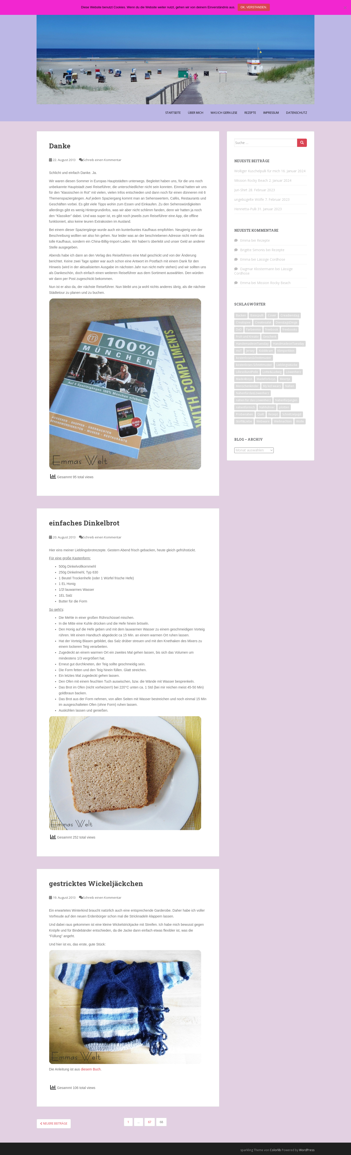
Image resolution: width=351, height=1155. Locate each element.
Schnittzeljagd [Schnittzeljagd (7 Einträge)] (291, 414)
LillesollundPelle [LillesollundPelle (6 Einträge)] (247, 372)
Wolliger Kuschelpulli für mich (257, 171)
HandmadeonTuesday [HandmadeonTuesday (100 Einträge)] (288, 344)
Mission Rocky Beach (251, 180)
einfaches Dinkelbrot (84, 522)
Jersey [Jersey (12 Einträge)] (250, 351)
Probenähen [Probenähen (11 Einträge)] (244, 414)
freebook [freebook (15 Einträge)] (271, 329)
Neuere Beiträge (53, 1123)
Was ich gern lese (224, 113)
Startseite (173, 113)
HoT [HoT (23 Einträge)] (239, 351)
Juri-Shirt (240, 190)
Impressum (271, 113)
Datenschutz (296, 113)
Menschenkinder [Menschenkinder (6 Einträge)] (247, 386)
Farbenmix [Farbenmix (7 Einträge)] (253, 329)
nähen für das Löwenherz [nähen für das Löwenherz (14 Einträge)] (253, 400)
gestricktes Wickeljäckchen (96, 883)
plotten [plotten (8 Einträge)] (284, 407)
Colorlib (275, 1150)
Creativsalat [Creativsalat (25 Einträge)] (263, 322)
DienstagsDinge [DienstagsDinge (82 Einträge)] (286, 322)
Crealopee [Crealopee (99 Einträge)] (243, 322)
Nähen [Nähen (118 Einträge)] (289, 386)
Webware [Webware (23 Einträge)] (263, 421)
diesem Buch (91, 1069)
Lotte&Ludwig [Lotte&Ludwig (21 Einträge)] (272, 372)
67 (149, 1122)
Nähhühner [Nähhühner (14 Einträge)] (267, 407)
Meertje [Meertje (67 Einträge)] (285, 379)
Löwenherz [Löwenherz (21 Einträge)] (293, 372)
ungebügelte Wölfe (249, 199)
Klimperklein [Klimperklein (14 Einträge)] (285, 351)
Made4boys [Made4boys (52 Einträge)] (244, 379)
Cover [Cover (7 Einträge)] (272, 315)
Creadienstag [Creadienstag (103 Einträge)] (290, 315)
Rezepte (250, 113)
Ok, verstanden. (254, 7)
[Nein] (344, 7)
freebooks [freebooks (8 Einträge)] (290, 329)
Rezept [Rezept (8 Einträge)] (273, 414)
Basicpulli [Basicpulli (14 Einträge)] (256, 315)
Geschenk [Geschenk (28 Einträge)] (269, 336)
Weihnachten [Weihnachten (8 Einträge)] (283, 421)
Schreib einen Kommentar (102, 160)
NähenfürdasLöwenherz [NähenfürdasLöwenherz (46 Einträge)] (252, 393)
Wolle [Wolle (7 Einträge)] (300, 421)
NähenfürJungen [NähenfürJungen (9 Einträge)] (286, 400)
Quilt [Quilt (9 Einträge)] (260, 414)
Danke (59, 145)
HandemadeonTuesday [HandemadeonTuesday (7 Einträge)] (252, 344)
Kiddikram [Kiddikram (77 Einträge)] (266, 351)
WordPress (306, 1150)
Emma (245, 240)
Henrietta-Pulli (245, 209)
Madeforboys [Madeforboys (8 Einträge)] (266, 379)
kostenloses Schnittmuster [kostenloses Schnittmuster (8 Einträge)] (254, 365)
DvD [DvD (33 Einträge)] (239, 329)
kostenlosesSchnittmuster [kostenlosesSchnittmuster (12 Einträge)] (253, 358)
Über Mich (195, 113)
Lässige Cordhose (271, 259)
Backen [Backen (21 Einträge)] (241, 315)
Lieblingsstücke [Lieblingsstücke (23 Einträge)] (286, 365)
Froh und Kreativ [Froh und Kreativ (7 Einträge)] (247, 336)
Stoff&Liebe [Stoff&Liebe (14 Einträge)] (244, 421)
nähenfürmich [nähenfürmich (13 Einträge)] (245, 407)
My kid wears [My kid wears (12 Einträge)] (272, 386)
